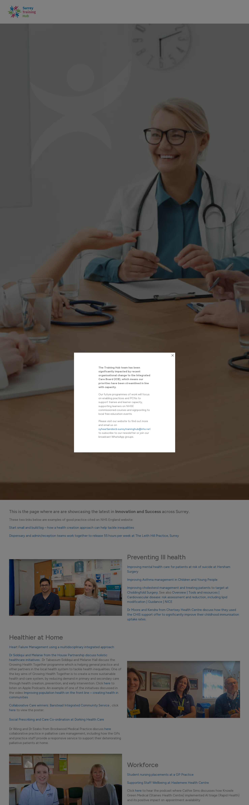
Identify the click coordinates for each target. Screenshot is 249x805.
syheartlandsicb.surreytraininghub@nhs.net (123, 427)
